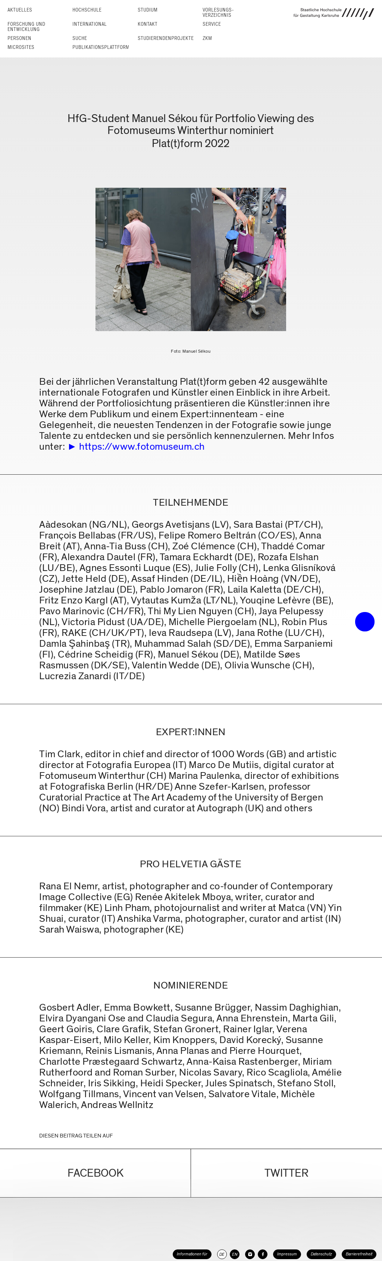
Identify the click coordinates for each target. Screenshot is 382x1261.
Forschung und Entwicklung (26, 26)
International (89, 24)
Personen (19, 38)
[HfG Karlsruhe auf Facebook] (262, 1254)
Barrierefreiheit (359, 1254)
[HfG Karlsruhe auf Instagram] (250, 1254)
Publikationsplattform (100, 47)
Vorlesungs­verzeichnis (218, 12)
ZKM (207, 38)
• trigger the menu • (365, 621)
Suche (79, 38)
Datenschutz (321, 1254)
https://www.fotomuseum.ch (142, 446)
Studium (147, 10)
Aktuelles (19, 10)
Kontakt (147, 24)
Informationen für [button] (192, 1254)
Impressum (287, 1254)
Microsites (20, 47)
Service (212, 24)
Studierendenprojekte (166, 38)
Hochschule (86, 10)
